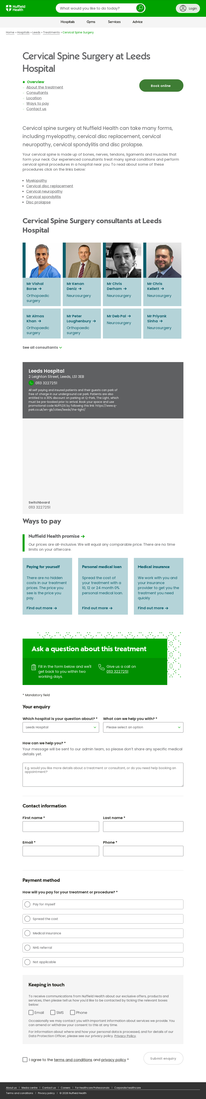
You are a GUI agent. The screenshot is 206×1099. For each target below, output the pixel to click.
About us (11, 1087)
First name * (34, 817)
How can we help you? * (44, 743)
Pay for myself (39, 904)
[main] (103, 555)
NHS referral (38, 948)
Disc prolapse (38, 202)
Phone (81, 1012)
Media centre (29, 1087)
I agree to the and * (79, 1059)
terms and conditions (73, 1059)
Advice (137, 22)
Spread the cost (41, 919)
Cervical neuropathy (44, 191)
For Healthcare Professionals (92, 1087)
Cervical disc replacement (49, 185)
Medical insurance (42, 933)
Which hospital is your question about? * (60, 718)
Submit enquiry (163, 1058)
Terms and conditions (19, 1093)
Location (34, 98)
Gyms (91, 22)
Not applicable (40, 962)
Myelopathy (36, 180)
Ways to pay (37, 103)
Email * (29, 842)
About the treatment (44, 87)
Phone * (110, 842)
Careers (65, 1087)
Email (39, 1012)
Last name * (114, 817)
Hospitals (68, 22)
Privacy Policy (125, 1036)
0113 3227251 (117, 671)
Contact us (36, 108)
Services (114, 22)
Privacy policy (46, 1093)
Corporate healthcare (127, 1087)
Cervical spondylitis (43, 196)
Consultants (37, 92)
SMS (60, 1012)
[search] (100, 8)
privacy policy (113, 1059)
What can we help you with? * (130, 718)
